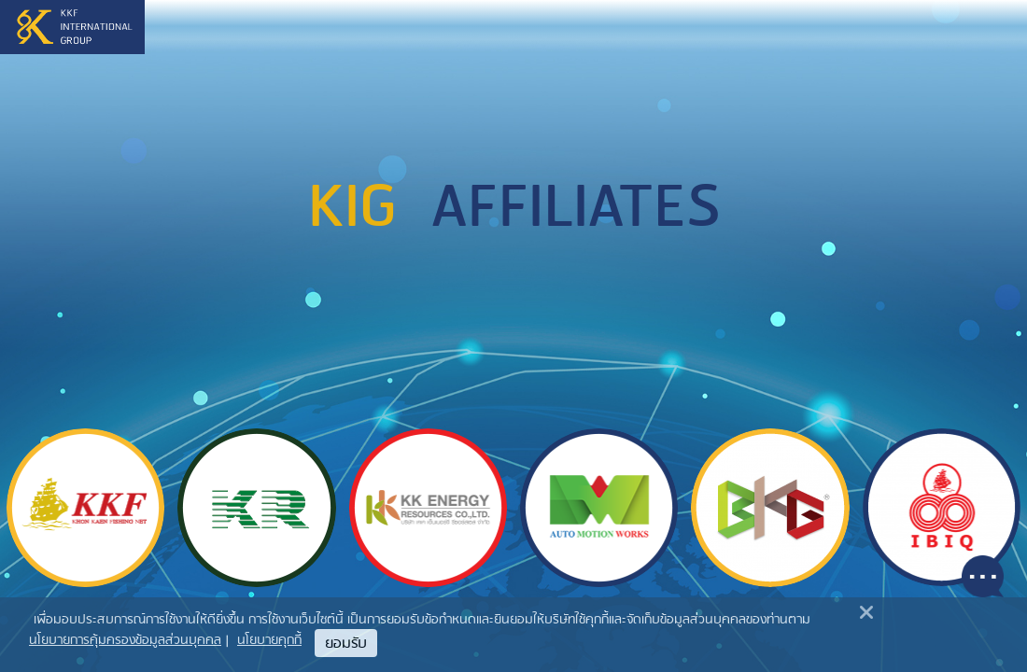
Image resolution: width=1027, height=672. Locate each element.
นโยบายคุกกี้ (269, 640)
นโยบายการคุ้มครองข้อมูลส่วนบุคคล (125, 640)
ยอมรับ (346, 644)
